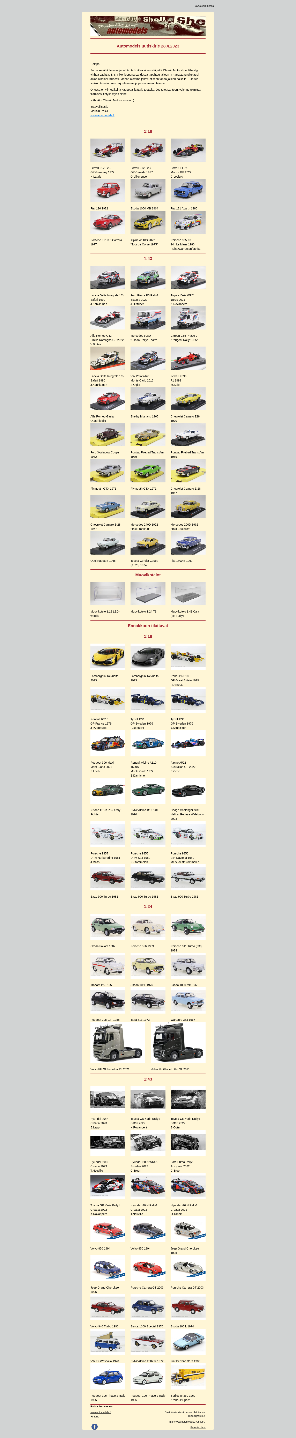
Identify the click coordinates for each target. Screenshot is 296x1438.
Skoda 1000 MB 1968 (184, 985)
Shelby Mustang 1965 (144, 416)
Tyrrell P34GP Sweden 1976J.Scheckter (182, 723)
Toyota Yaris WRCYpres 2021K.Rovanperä (182, 300)
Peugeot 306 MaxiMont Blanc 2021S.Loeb (102, 767)
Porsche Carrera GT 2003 (147, 1287)
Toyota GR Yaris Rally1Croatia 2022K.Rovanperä (105, 1210)
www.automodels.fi (102, 115)
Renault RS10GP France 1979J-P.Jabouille (100, 723)
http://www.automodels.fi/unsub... (187, 1421)
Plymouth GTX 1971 (103, 488)
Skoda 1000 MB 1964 (144, 208)
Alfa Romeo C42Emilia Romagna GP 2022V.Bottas (107, 340)
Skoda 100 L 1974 (182, 1326)
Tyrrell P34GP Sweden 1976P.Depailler (142, 723)
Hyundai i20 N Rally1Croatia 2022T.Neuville (144, 1210)
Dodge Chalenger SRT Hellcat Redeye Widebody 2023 (187, 814)
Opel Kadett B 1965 (103, 560)
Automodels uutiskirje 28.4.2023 (148, 46)
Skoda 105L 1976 (142, 985)
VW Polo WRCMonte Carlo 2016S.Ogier (142, 380)
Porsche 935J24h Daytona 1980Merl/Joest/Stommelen (185, 858)
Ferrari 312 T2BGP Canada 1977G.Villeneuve (142, 172)
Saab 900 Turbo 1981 (104, 896)
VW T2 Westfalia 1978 (104, 1361)
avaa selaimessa (204, 6)
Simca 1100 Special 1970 (147, 1326)
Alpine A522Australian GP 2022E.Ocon (183, 767)
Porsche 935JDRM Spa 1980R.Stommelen (140, 858)
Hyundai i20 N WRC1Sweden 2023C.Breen (144, 1166)
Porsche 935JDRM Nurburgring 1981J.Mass (105, 858)
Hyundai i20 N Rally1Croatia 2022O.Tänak (184, 1210)
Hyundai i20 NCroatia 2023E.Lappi (99, 1123)
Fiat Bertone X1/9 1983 (185, 1361)
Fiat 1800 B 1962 (182, 560)
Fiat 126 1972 (99, 208)
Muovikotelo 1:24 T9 (143, 611)
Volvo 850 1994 (100, 1248)
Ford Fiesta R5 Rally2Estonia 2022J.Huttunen (144, 300)
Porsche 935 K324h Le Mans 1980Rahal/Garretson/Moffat (185, 244)
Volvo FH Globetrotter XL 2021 (110, 1069)
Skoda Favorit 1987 (102, 946)
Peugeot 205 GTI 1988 (105, 1019)
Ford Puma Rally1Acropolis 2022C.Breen (182, 1166)
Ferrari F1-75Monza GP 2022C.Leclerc (181, 172)
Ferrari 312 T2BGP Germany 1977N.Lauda (102, 172)
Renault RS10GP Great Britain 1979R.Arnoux (185, 680)
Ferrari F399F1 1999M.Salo (178, 380)
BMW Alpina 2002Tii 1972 (147, 1361)
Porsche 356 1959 (142, 946)
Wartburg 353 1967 (183, 1019)
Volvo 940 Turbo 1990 (104, 1326)
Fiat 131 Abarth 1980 (184, 208)
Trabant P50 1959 (101, 985)
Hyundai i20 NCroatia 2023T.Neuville (99, 1166)
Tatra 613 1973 (140, 1019)
